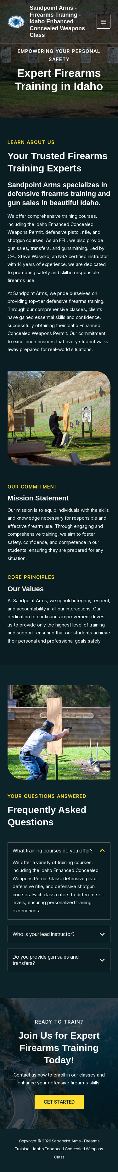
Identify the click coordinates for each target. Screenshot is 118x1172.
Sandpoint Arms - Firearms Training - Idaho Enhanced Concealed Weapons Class (57, 21)
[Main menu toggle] (104, 22)
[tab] (59, 881)
